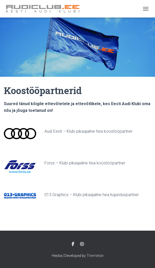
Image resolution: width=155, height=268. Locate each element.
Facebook (73, 244)
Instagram (82, 244)
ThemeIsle (95, 256)
